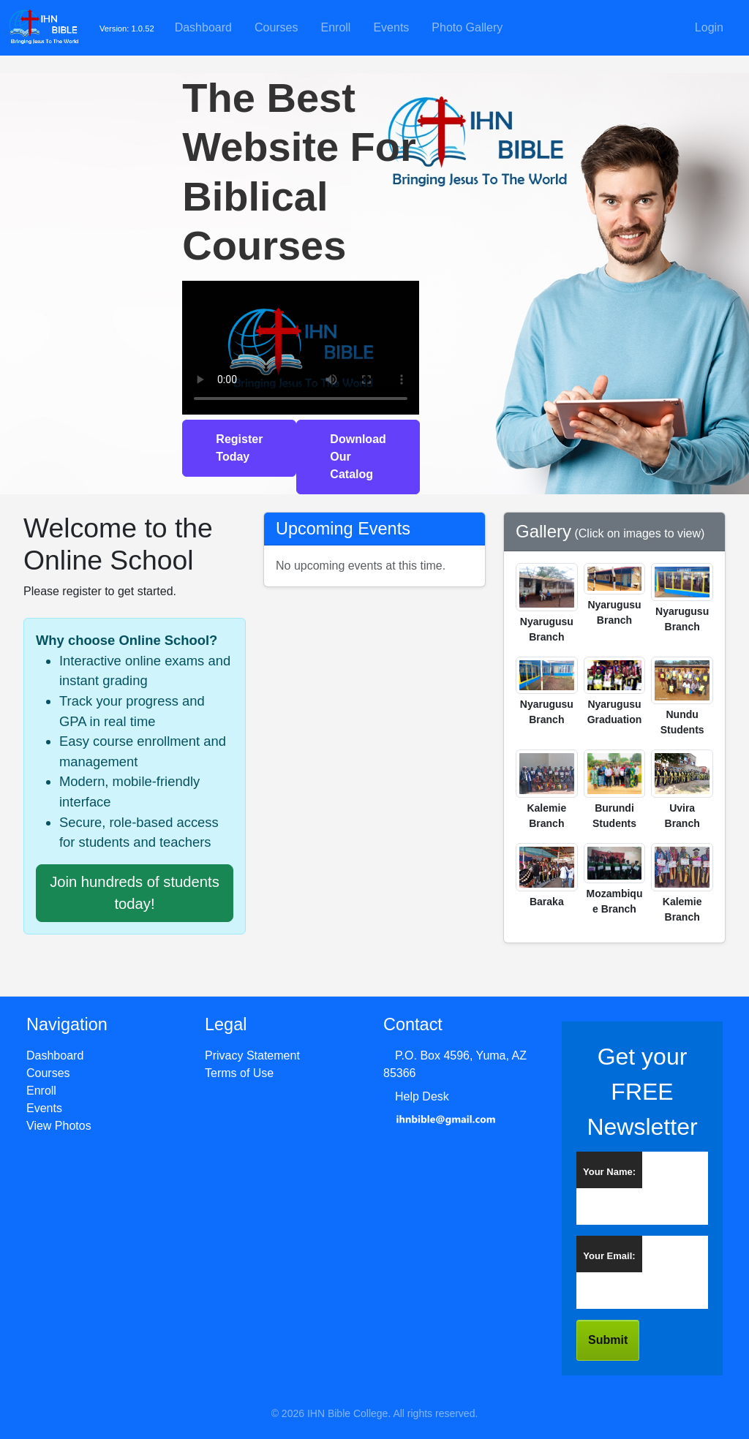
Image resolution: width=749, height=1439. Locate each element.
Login (709, 27)
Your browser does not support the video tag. (300, 348)
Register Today (239, 448)
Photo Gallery (467, 27)
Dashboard (203, 27)
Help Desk (422, 1096)
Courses (276, 27)
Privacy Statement (252, 1055)
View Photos (58, 1125)
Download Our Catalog (357, 456)
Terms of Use (239, 1073)
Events (391, 27)
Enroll (336, 27)
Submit (608, 1340)
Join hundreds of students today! (134, 893)
